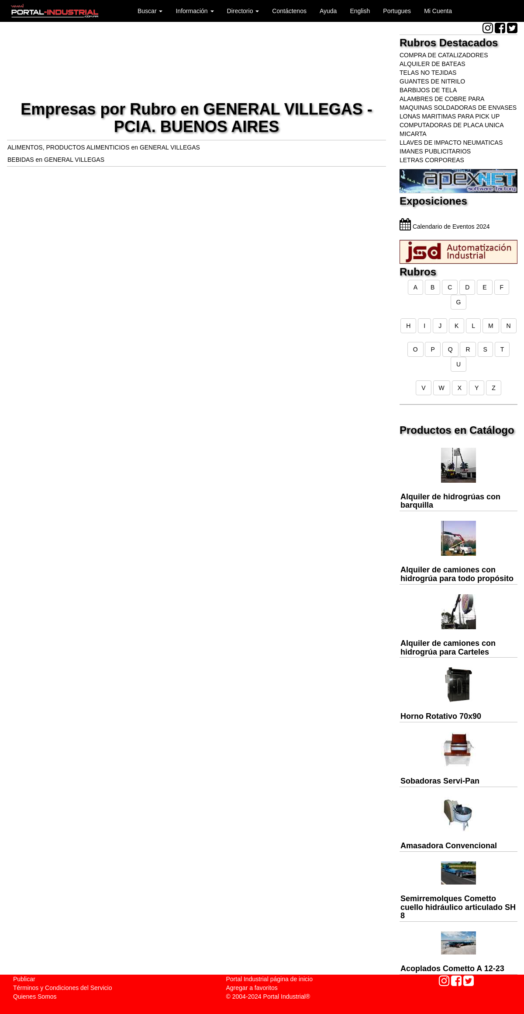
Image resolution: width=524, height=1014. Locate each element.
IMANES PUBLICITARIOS (435, 151)
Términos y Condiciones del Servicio (62, 987)
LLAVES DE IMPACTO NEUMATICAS (451, 142)
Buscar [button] (150, 10)
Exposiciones (433, 201)
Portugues (397, 10)
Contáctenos (289, 10)
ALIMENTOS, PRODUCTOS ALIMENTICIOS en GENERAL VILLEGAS (103, 147)
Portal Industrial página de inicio (269, 979)
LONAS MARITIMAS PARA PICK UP (450, 116)
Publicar (24, 979)
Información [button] (195, 10)
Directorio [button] (243, 10)
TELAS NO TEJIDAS (428, 72)
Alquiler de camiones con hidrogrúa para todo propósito (457, 574)
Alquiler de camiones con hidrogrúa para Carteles (448, 647)
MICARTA (413, 133)
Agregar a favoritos (252, 987)
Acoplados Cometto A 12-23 (452, 968)
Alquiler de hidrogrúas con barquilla (450, 501)
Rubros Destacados (449, 43)
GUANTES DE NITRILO (432, 81)
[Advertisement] (196, 58)
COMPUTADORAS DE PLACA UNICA (452, 125)
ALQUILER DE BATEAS (432, 63)
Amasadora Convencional (448, 845)
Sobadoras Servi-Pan (439, 781)
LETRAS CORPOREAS (432, 160)
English (360, 10)
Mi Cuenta (438, 10)
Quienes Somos (35, 996)
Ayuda (328, 10)
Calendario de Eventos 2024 (445, 226)
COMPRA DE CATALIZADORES (444, 55)
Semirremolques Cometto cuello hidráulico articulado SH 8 (458, 907)
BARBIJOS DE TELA (428, 90)
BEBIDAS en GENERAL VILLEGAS (55, 159)
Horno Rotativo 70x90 (440, 716)
